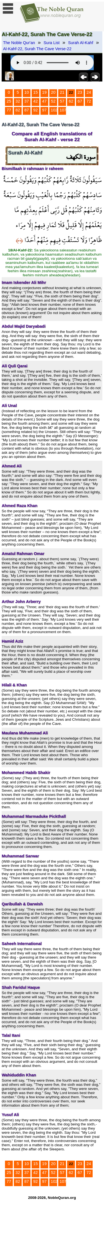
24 (89, 92)
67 (80, 101)
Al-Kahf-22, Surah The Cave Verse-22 (37, 49)
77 (9, 110)
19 (44, 92)
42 (35, 101)
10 (26, 92)
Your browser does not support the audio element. (52, 62)
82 (18, 110)
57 (62, 101)
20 (53, 92)
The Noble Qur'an (19, 42)
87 (26, 110)
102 (54, 110)
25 (9, 101)
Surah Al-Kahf (80, 42)
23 (80, 92)
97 (44, 110)
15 (35, 92)
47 (44, 101)
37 (26, 101)
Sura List (52, 42)
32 (18, 101)
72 (89, 101)
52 (53, 101)
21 (62, 92)
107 (63, 110)
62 (71, 101)
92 (35, 110)
